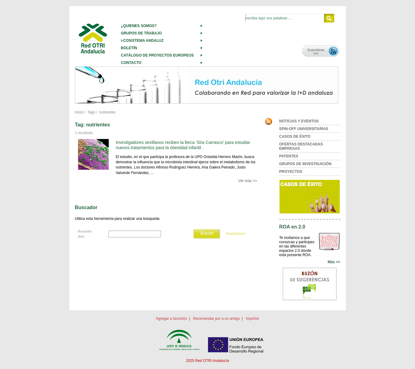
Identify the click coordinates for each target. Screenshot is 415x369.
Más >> (334, 262)
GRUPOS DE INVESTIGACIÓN (305, 164)
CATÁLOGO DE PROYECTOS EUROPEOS (157, 55)
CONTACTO (131, 63)
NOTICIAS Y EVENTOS (299, 121)
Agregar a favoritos (171, 318)
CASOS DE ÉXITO (295, 136)
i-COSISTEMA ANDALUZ (142, 40)
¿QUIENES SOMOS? (139, 26)
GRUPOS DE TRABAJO (141, 33)
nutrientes (107, 112)
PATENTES (288, 156)
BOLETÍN (129, 48)
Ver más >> (247, 181)
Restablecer (235, 234)
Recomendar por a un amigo (216, 318)
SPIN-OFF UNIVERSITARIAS (303, 129)
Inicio (79, 112)
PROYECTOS (290, 171)
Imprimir (252, 318)
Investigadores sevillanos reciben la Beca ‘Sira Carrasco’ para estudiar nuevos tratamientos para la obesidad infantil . (183, 145)
